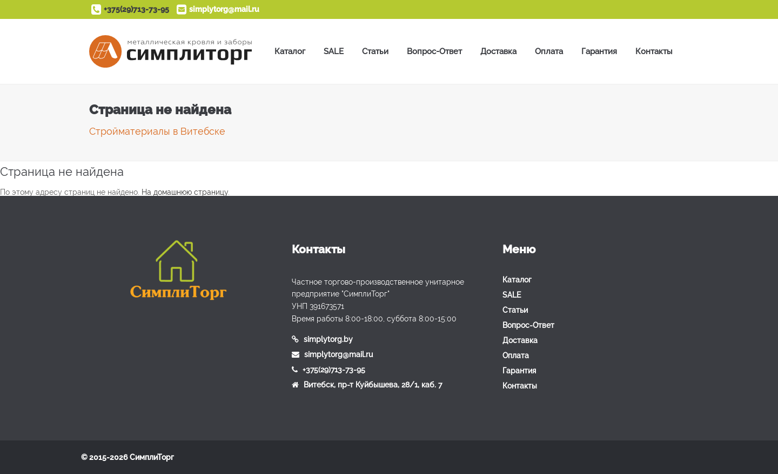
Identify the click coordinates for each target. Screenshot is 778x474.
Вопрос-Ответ (434, 51)
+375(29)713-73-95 (136, 9)
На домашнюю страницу (185, 192)
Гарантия (599, 51)
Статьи (375, 51)
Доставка (498, 51)
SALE (334, 51)
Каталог (289, 51)
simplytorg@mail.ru (224, 9)
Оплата (549, 51)
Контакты (654, 51)
